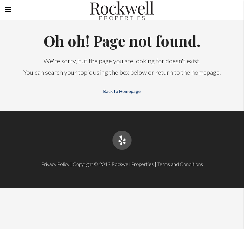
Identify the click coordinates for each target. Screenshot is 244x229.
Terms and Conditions (180, 164)
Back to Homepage (122, 91)
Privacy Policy (55, 164)
